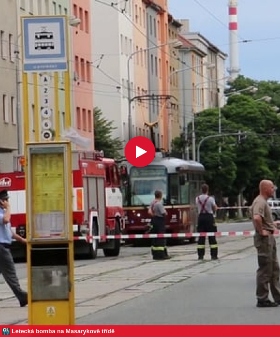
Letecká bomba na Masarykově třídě (63, 331)
